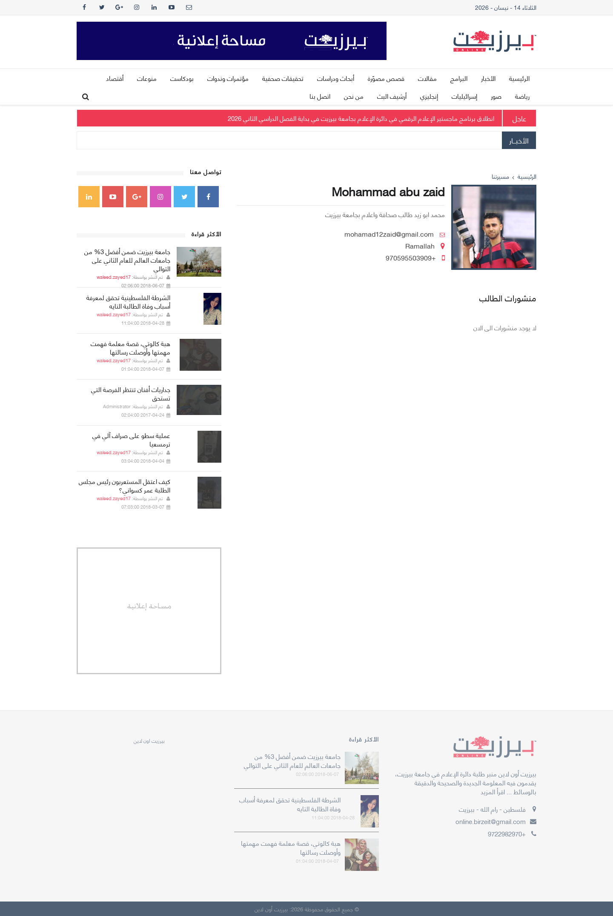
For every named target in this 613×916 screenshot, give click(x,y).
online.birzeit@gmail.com (490, 821)
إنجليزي (429, 96)
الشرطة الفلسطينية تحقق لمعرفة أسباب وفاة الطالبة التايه (128, 301)
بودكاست (182, 78)
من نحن (354, 96)
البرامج (458, 78)
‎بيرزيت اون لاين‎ (149, 740)
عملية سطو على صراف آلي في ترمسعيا (131, 439)
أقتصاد (114, 78)
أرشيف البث (392, 96)
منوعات (147, 78)
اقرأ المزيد (493, 791)
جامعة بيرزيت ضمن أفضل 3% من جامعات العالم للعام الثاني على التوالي (127, 259)
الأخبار (488, 78)
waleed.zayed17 (114, 276)
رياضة (522, 96)
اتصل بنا (319, 96)
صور (496, 96)
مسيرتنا (500, 176)
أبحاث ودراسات (335, 78)
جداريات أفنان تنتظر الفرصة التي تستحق (130, 393)
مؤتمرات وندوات (228, 78)
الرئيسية (519, 78)
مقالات (427, 78)
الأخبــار (519, 140)
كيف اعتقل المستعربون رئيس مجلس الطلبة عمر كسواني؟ (124, 485)
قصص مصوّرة (386, 78)
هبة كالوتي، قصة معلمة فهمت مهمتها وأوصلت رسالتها (130, 347)
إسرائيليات (464, 96)
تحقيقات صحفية (283, 78)
